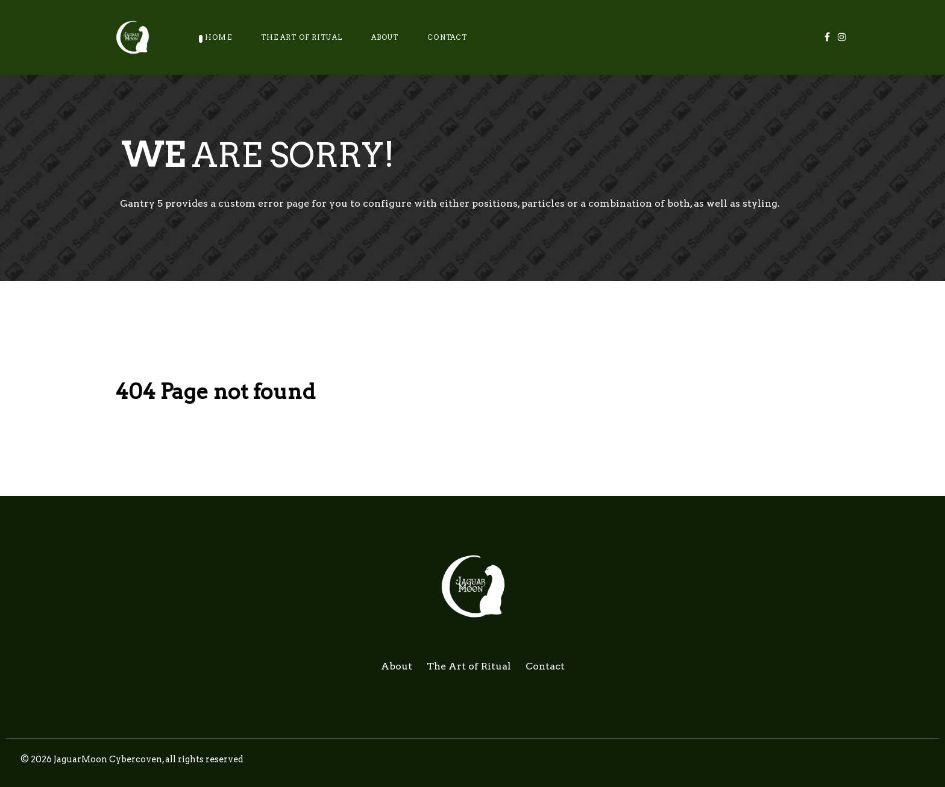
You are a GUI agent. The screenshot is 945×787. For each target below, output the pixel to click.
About (396, 666)
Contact (545, 666)
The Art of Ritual (469, 666)
